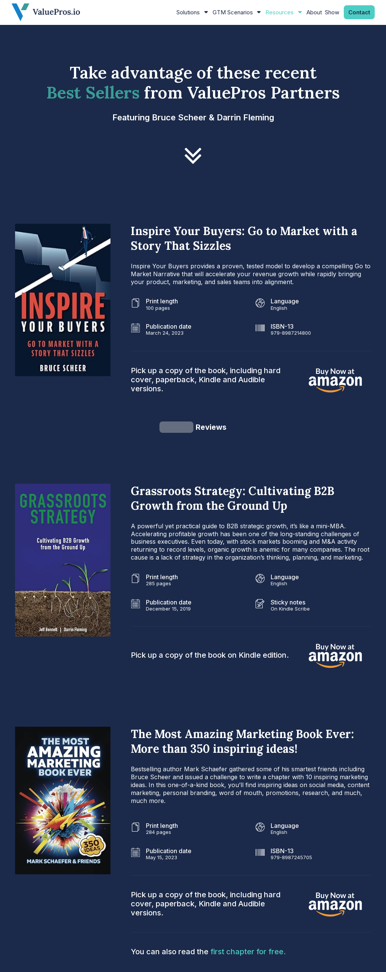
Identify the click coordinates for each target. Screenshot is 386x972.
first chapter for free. (248, 919)
